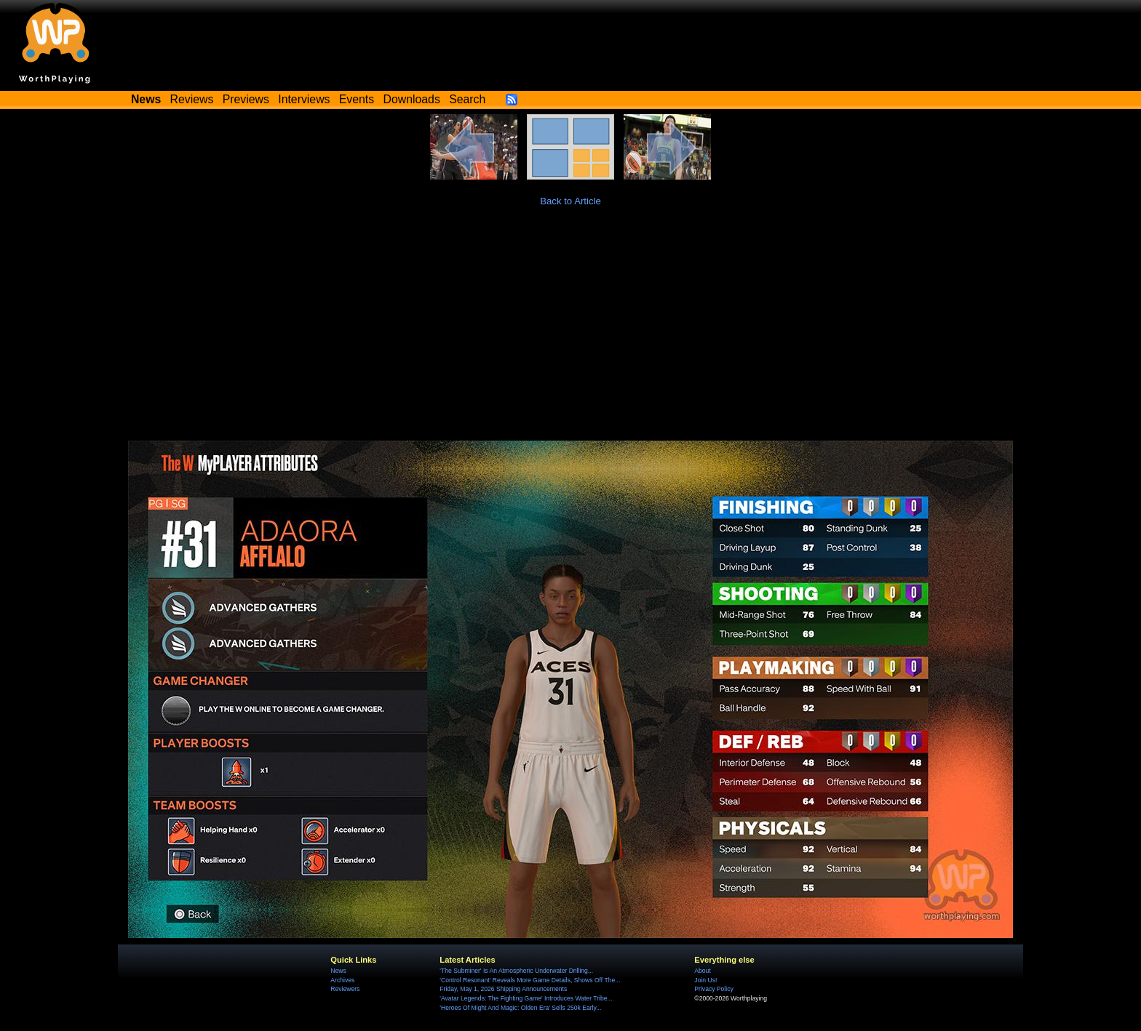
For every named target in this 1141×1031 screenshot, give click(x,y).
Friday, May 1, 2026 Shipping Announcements (503, 988)
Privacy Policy (713, 988)
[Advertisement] (570, 331)
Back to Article (570, 201)
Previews (246, 99)
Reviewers (344, 988)
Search (467, 99)
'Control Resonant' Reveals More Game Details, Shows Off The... (530, 980)
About (702, 970)
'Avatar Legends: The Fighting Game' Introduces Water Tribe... (526, 998)
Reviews (192, 99)
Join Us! (705, 980)
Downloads (411, 99)
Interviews (304, 99)
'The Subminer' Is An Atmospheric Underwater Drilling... (516, 970)
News (338, 970)
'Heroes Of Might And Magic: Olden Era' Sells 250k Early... (520, 1007)
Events (356, 99)
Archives (342, 980)
